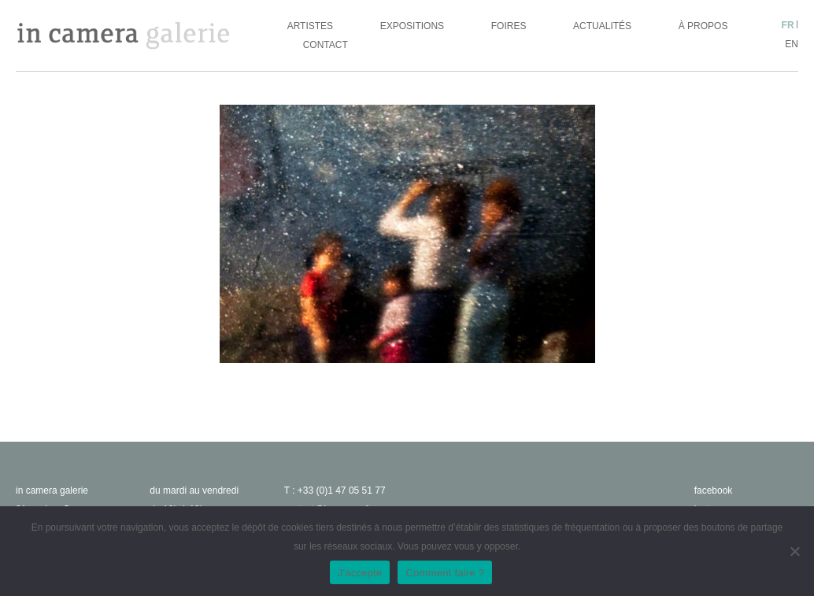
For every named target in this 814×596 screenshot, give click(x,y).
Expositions (412, 25)
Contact (325, 44)
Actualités (602, 25)
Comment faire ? (444, 573)
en (791, 44)
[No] (794, 551)
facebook (713, 490)
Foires (509, 25)
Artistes (310, 25)
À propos (703, 25)
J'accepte (360, 573)
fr (788, 25)
